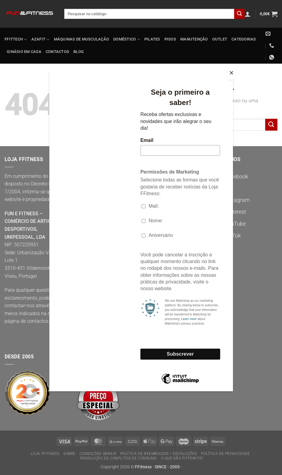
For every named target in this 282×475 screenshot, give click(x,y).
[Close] (231, 74)
